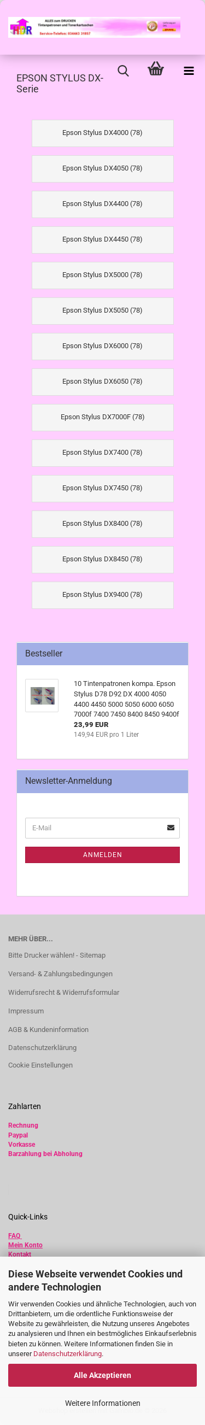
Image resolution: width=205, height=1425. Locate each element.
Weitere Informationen (102, 1403)
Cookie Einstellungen (40, 1065)
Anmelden (102, 855)
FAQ (14, 1236)
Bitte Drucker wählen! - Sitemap (57, 955)
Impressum (26, 1011)
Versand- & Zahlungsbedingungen (60, 974)
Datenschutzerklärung (67, 1354)
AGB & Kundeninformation (48, 1029)
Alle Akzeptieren (102, 1375)
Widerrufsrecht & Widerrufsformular (63, 992)
